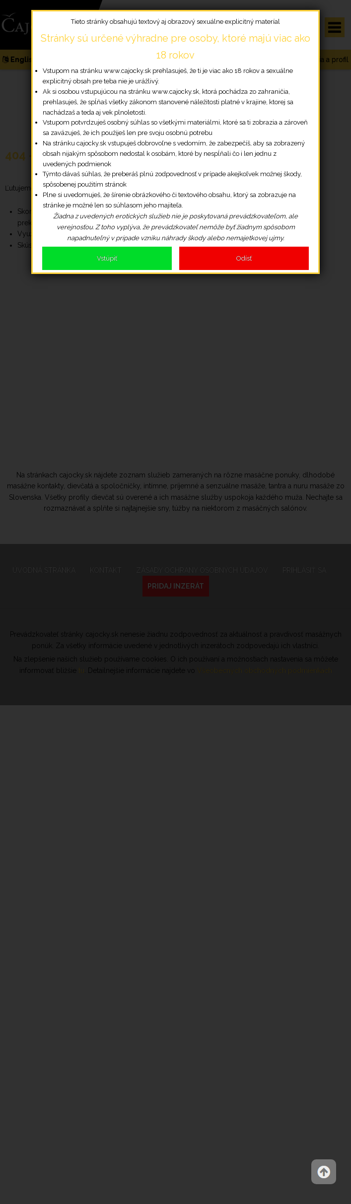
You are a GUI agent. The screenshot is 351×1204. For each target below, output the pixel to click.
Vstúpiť (107, 258)
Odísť (244, 258)
